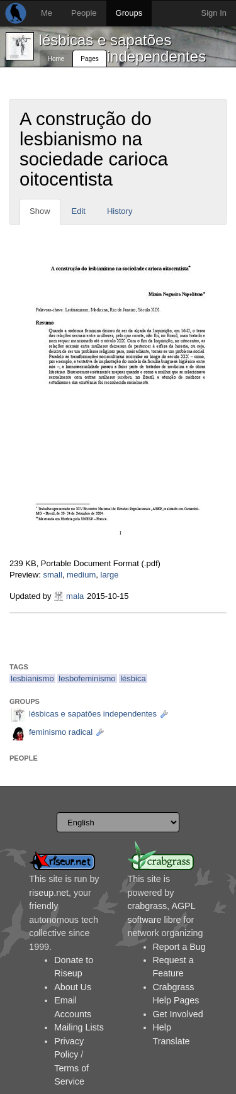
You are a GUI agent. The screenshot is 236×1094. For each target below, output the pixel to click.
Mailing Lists (79, 1027)
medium (81, 574)
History (119, 211)
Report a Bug (179, 947)
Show (40, 211)
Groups (129, 13)
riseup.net (49, 893)
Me (46, 13)
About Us (72, 987)
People (83, 13)
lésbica (132, 678)
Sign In (214, 13)
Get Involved (178, 1014)
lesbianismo (32, 678)
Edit (79, 211)
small (52, 574)
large (110, 574)
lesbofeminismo (87, 678)
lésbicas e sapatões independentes (122, 48)
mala (75, 596)
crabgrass (147, 906)
